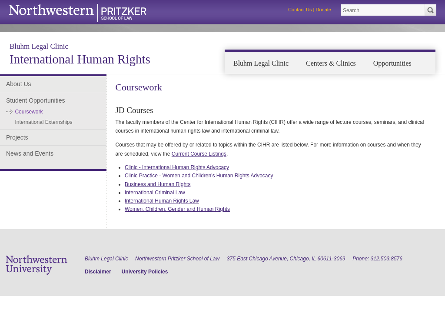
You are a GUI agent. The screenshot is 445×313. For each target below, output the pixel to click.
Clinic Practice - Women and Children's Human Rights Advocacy (199, 176)
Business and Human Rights (157, 184)
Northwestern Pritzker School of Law (177, 259)
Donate (323, 9)
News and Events (29, 153)
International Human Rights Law (162, 201)
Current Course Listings (199, 154)
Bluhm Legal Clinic (39, 46)
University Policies (145, 272)
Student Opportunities (35, 100)
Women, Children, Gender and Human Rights (177, 209)
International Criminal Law (155, 193)
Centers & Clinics (331, 63)
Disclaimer (98, 272)
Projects (17, 137)
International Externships (43, 122)
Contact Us (300, 9)
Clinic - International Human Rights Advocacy (177, 167)
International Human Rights (80, 59)
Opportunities (392, 63)
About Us (18, 83)
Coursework (29, 112)
